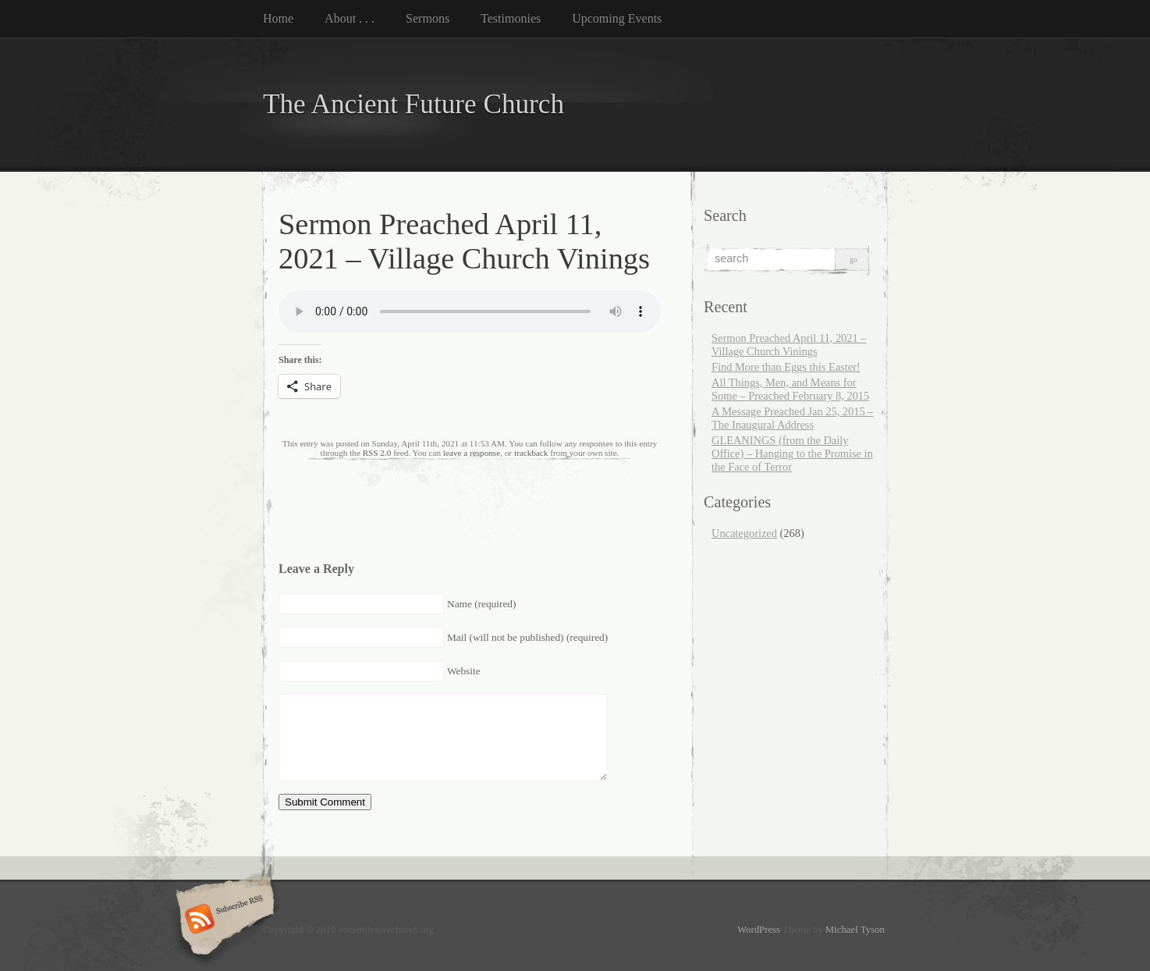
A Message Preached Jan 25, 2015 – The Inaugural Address (792, 418)
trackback (531, 452)
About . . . (349, 18)
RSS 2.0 (377, 452)
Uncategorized (744, 533)
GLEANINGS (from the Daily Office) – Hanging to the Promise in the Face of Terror (792, 453)
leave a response (471, 452)
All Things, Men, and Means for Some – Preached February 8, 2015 (790, 389)
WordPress (758, 929)
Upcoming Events (617, 18)
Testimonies (511, 18)
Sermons (427, 18)
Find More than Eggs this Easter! (786, 367)
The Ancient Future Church (413, 104)
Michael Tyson (855, 929)
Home (278, 18)
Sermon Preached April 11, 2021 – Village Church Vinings (789, 344)
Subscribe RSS (223, 920)
